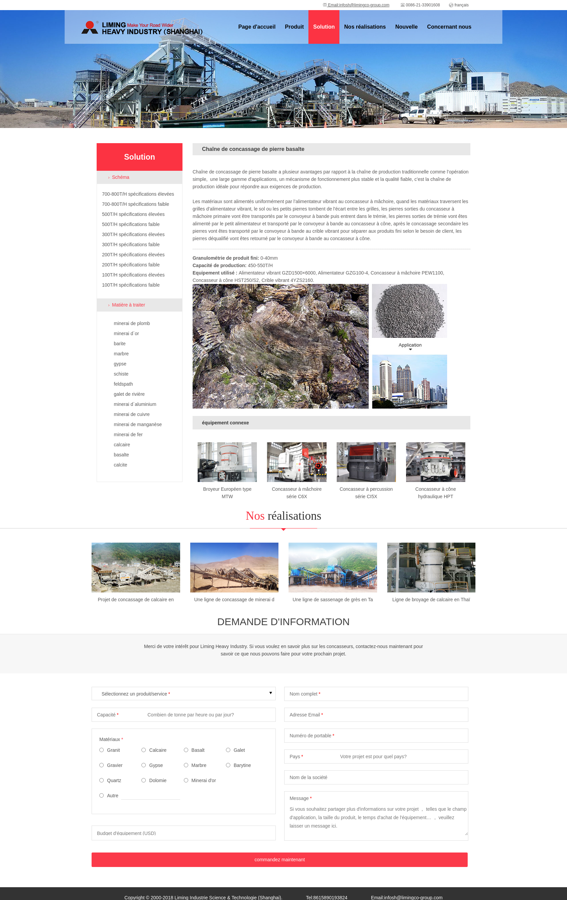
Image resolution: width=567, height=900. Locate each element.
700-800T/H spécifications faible (135, 204)
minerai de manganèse (138, 424)
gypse (120, 363)
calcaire (122, 444)
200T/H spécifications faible (131, 264)
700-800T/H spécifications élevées (138, 194)
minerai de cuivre (132, 414)
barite (120, 343)
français (462, 5)
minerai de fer (128, 434)
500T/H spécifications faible (131, 224)
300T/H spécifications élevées (133, 234)
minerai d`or (126, 333)
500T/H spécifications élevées (133, 214)
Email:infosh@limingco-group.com (356, 5)
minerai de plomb (132, 323)
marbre (121, 353)
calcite (120, 465)
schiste (121, 374)
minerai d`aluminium (135, 404)
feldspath (123, 384)
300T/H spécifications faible (131, 244)
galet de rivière (129, 394)
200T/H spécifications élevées (133, 254)
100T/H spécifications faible (131, 285)
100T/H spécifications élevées (133, 275)
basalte (121, 454)
